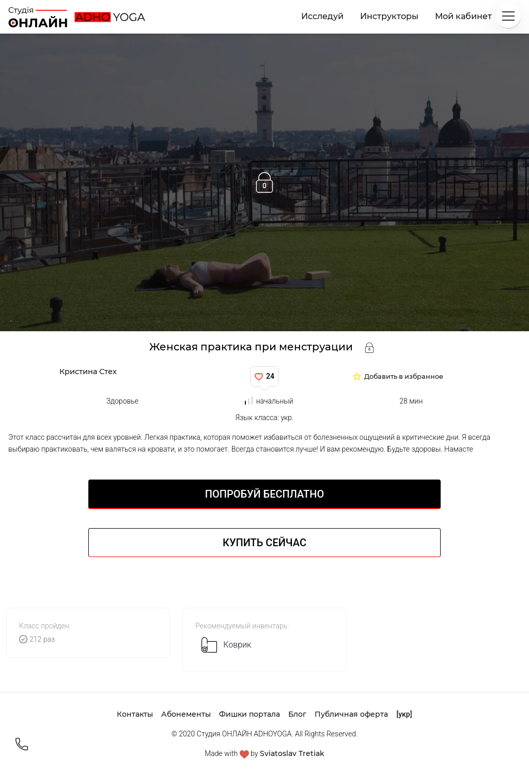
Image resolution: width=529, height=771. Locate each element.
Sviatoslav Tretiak (292, 753)
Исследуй (322, 16)
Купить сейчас (264, 542)
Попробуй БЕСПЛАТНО (264, 494)
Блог (297, 714)
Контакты (135, 714)
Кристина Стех (88, 371)
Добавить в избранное (403, 377)
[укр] (404, 714)
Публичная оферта (351, 714)
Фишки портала (249, 714)
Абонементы (186, 714)
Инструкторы (389, 16)
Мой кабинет (463, 16)
